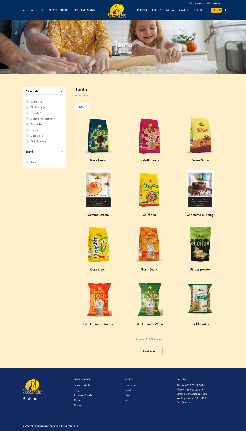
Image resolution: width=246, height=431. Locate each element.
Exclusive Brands (84, 10)
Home (22, 10)
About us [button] (37, 10)
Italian (128, 395)
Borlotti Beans (149, 160)
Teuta (82, 106)
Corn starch (98, 269)
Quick (128, 390)
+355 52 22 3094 (195, 385)
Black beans (98, 160)
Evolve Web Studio (69, 425)
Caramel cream (98, 215)
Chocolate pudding (200, 215)
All (126, 400)
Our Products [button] (58, 10)
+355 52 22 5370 (195, 389)
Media (170, 10)
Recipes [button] (142, 10)
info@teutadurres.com (195, 394)
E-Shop (156, 10)
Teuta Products (82, 385)
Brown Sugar (200, 160)
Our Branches (184, 402)
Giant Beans (149, 269)
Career (183, 10)
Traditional (130, 385)
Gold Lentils (200, 324)
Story (76, 390)
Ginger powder (200, 269)
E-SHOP (216, 10)
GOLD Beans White (149, 324)
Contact (200, 10)
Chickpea (149, 215)
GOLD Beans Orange (98, 324)
